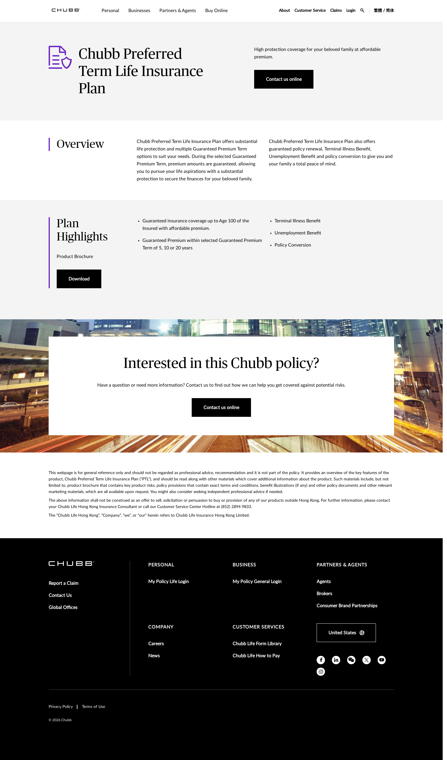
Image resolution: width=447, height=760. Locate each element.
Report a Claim (63, 583)
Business (244, 565)
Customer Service (310, 11)
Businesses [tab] (139, 10)
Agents (324, 581)
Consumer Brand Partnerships (347, 606)
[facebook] (321, 660)
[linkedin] (336, 660)
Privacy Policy (61, 707)
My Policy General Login (257, 581)
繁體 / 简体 (384, 11)
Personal (161, 565)
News (154, 656)
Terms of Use (93, 707)
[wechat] (351, 660)
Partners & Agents (342, 565)
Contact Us (60, 595)
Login (350, 11)
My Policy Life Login (168, 581)
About (284, 11)
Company (161, 627)
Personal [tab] (110, 10)
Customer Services (258, 627)
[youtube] (382, 660)
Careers (156, 643)
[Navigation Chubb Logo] (66, 11)
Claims (336, 11)
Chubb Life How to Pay (256, 656)
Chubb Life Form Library (257, 643)
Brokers (324, 593)
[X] (366, 660)
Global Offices (63, 607)
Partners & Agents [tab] (177, 10)
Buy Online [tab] (216, 10)
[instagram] (321, 672)
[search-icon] (362, 11)
